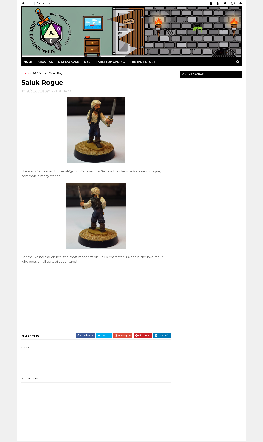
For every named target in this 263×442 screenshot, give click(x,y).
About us (45, 61)
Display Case (68, 61)
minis (43, 73)
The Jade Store (142, 61)
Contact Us (43, 3)
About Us (26, 3)
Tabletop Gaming (110, 61)
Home (28, 61)
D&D (87, 61)
